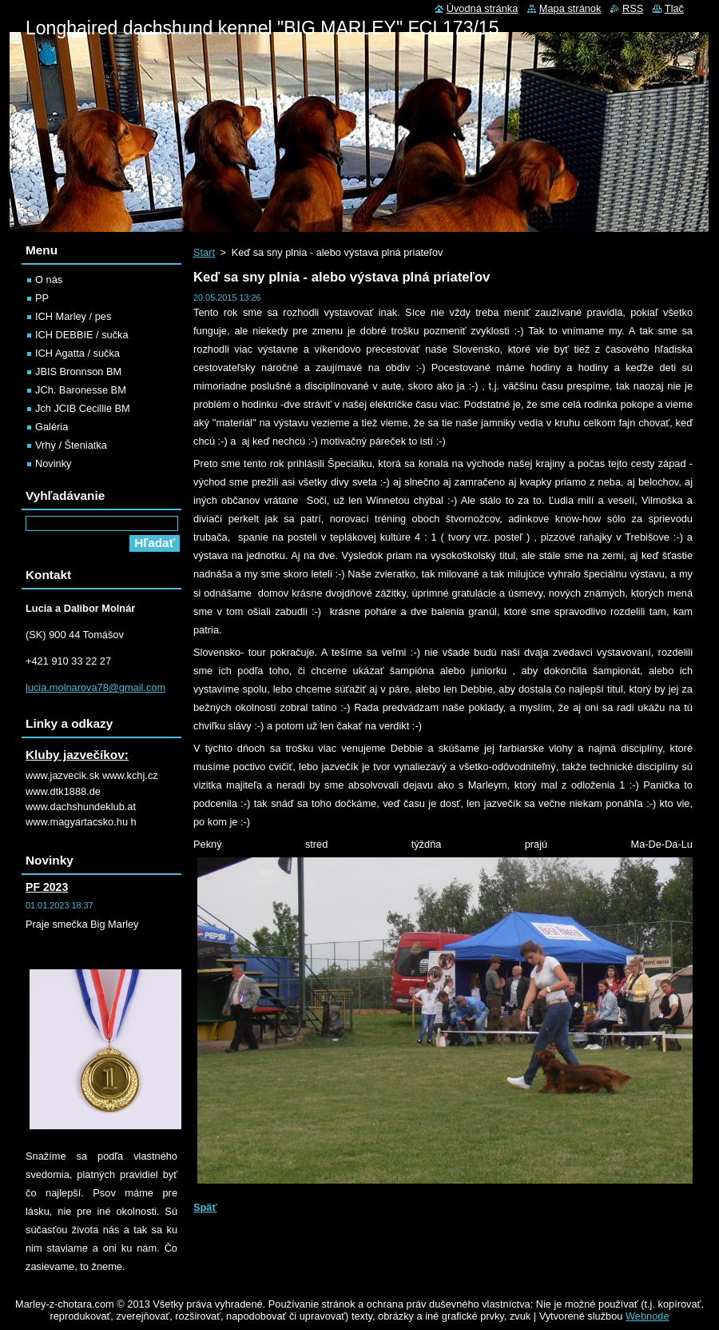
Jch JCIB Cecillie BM (82, 408)
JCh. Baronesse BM (80, 390)
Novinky (53, 463)
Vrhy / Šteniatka (71, 445)
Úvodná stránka (482, 8)
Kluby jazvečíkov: (77, 754)
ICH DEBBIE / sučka (82, 335)
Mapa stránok (570, 8)
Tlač (674, 8)
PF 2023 (47, 887)
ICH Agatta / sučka (77, 353)
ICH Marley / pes (73, 316)
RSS (632, 8)
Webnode (647, 1316)
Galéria (51, 427)
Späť (205, 1207)
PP (42, 298)
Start (204, 252)
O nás (48, 280)
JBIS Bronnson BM (78, 371)
